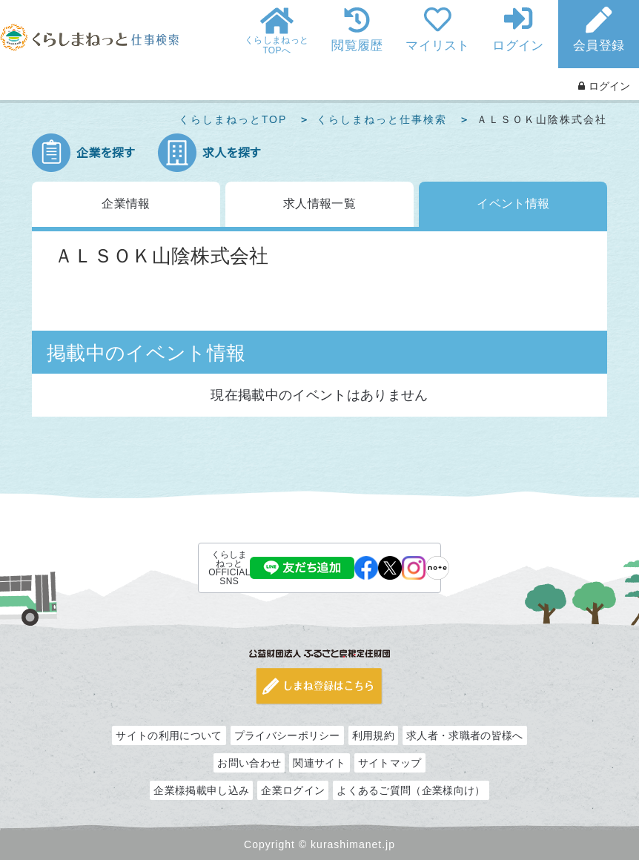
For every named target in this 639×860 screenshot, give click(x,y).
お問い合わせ (249, 763)
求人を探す (231, 153)
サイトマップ (390, 763)
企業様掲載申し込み (201, 790)
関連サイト (319, 763)
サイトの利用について (169, 735)
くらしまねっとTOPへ (276, 45)
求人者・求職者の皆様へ (464, 735)
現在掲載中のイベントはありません (319, 395)
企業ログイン (293, 790)
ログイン (517, 46)
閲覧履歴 (357, 46)
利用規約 (373, 735)
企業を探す (105, 153)
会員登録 (598, 46)
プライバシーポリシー (287, 735)
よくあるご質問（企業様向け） (411, 790)
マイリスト (437, 46)
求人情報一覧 (319, 203)
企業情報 (126, 203)
